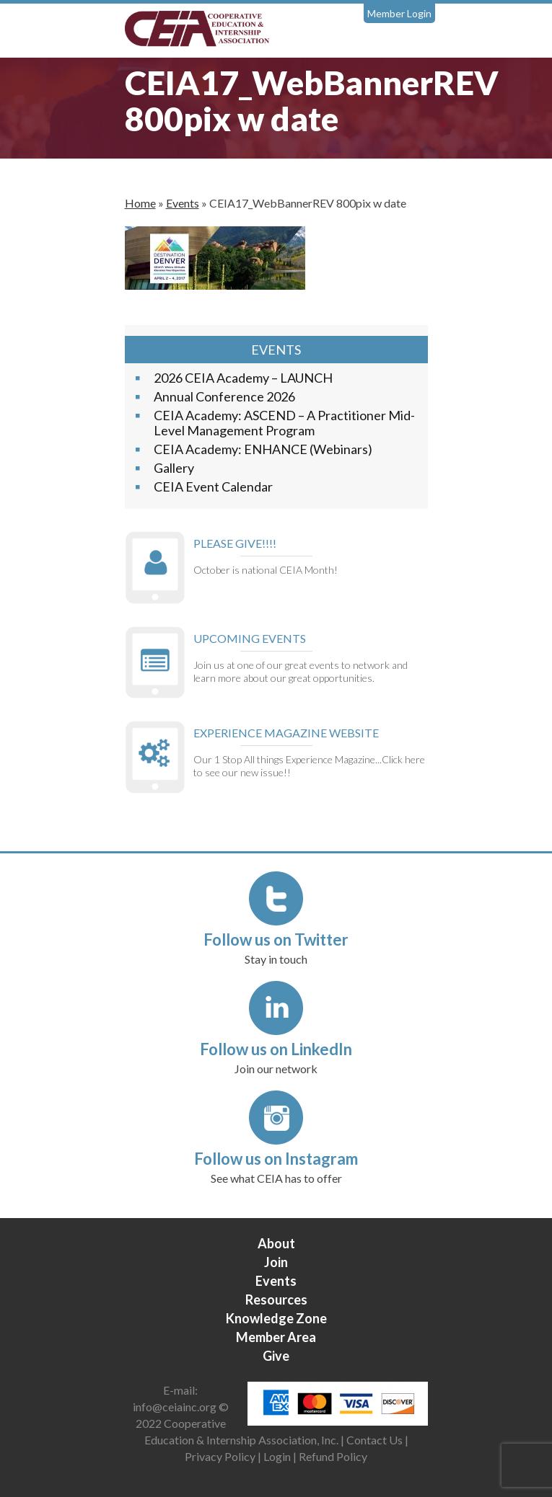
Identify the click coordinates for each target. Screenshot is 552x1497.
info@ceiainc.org (176, 1406)
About (276, 1243)
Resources (276, 1299)
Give (276, 1356)
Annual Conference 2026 (224, 396)
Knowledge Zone (276, 1318)
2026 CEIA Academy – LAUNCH (243, 378)
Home (140, 203)
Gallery (174, 468)
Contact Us (374, 1440)
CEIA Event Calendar (213, 486)
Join (276, 1262)
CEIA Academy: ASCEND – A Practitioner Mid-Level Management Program (284, 422)
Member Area (276, 1337)
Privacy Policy (220, 1456)
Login (277, 1456)
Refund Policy (333, 1456)
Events (182, 203)
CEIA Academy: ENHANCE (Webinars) (263, 449)
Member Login (399, 13)
